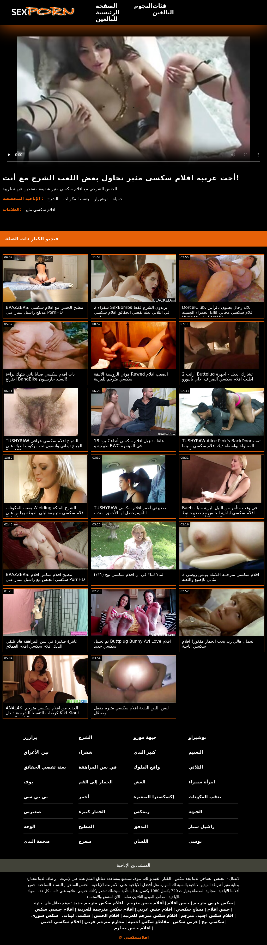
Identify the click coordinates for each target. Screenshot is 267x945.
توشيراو (102, 198)
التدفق (141, 826)
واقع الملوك (147, 767)
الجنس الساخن (212, 878)
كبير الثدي (145, 752)
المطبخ (86, 826)
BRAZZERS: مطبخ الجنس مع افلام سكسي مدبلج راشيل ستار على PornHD (44, 310)
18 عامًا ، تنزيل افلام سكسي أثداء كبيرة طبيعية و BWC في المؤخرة (129, 443)
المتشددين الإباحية (133, 865)
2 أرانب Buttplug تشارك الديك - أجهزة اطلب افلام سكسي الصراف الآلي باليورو (217, 377)
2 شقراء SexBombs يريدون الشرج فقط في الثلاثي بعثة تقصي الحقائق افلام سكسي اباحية (131, 312)
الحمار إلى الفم (95, 781)
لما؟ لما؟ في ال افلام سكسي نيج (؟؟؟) (128, 574)
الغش (139, 781)
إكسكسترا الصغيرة (154, 796)
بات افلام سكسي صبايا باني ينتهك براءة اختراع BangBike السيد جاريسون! (40, 377)
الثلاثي (196, 767)
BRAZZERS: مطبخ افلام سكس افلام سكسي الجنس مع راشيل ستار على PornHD (45, 577)
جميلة (119, 198)
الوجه (29, 826)
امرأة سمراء (202, 781)
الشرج (52, 198)
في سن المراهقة (97, 767)
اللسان (141, 841)
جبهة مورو (145, 737)
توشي (195, 841)
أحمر (83, 796)
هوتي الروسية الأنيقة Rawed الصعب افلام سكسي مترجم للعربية (131, 377)
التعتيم (196, 752)
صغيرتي (32, 811)
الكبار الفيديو (160, 878)
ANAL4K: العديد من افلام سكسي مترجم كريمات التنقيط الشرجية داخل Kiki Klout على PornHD (42, 712)
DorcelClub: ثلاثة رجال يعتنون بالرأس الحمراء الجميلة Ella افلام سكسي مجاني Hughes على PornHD (218, 312)
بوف (28, 781)
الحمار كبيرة (91, 811)
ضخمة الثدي (36, 841)
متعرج (85, 841)
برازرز (30, 737)
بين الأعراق (35, 752)
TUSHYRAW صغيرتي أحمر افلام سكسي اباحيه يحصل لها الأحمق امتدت (130, 510)
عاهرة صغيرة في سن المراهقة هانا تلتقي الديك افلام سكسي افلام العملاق (42, 644)
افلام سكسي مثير (40, 209)
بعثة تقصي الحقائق (44, 767)
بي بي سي (35, 796)
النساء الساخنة (50, 884)
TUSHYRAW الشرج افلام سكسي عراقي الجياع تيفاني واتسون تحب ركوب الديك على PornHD (44, 445)
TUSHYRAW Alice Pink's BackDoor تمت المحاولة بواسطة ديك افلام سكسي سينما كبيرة (221, 445)
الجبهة (195, 811)
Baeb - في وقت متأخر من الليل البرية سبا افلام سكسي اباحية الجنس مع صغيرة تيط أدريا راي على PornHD (219, 512)
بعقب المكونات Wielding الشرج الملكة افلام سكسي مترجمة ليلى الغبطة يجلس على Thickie (45, 512)
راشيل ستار (202, 826)
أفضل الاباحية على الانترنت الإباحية (122, 884)
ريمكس (141, 811)
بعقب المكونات (77, 198)
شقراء (85, 752)
